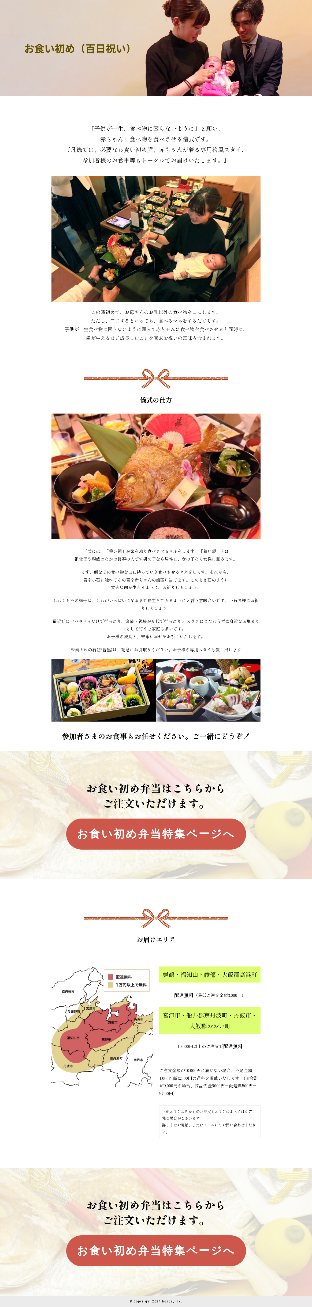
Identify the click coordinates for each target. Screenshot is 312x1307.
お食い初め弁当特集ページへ (156, 834)
